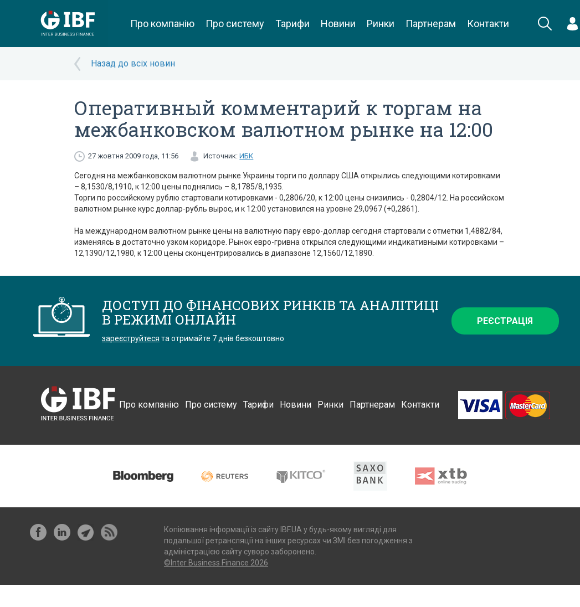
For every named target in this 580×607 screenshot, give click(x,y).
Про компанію (162, 23)
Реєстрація (505, 321)
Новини (338, 23)
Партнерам (431, 23)
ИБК (246, 156)
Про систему (235, 23)
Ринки (380, 23)
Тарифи (292, 23)
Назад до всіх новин (133, 63)
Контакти (488, 23)
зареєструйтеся (131, 338)
